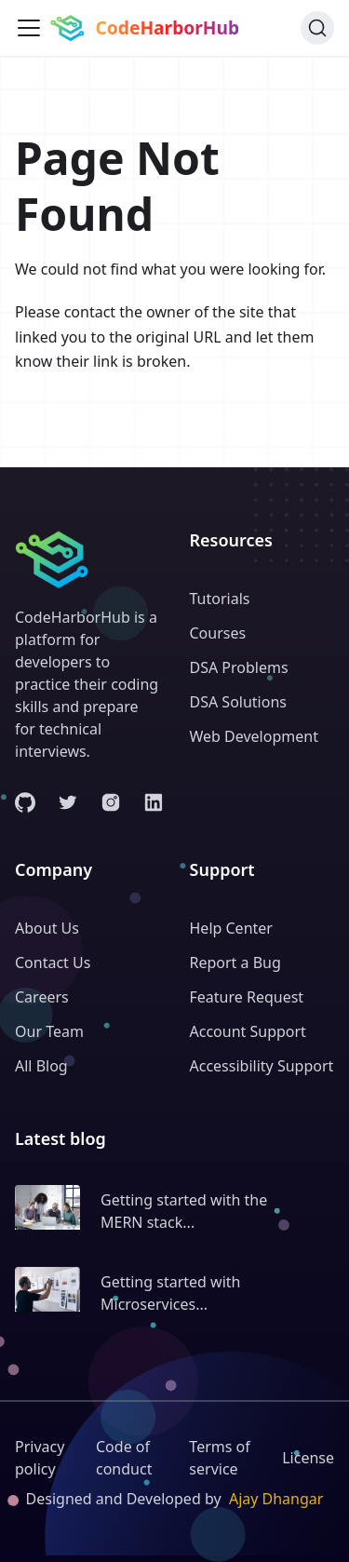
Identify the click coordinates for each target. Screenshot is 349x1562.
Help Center (231, 928)
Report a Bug (235, 962)
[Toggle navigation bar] (29, 28)
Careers (42, 997)
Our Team (49, 1031)
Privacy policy (39, 1457)
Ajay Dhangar (276, 1498)
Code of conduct (124, 1457)
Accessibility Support (262, 1066)
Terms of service (219, 1457)
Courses (218, 633)
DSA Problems (239, 667)
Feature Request (247, 997)
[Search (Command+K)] (317, 28)
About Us (47, 928)
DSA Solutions (238, 702)
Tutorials (220, 598)
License (308, 1458)
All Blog (41, 1066)
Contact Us (52, 962)
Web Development (254, 736)
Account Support (248, 1031)
